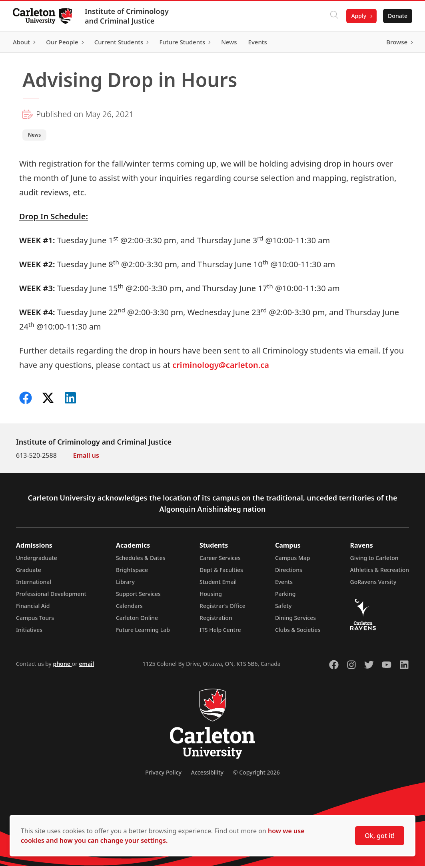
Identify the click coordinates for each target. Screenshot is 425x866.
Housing (211, 594)
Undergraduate (36, 558)
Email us (86, 455)
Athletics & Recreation (379, 570)
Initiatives (29, 630)
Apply (358, 16)
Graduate (28, 570)
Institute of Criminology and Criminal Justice (127, 16)
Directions (288, 570)
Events (284, 582)
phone (62, 663)
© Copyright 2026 (256, 772)
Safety (283, 606)
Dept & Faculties (221, 570)
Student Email (218, 582)
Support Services (138, 594)
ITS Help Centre (220, 630)
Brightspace (132, 570)
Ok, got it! (380, 835)
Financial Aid (33, 606)
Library (125, 582)
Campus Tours (35, 618)
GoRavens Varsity (373, 582)
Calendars (129, 606)
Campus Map (292, 558)
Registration (216, 618)
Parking (285, 594)
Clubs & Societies (297, 630)
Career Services (220, 558)
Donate (397, 16)
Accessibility (207, 772)
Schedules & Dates (141, 558)
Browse (396, 42)
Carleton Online (137, 618)
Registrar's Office (222, 606)
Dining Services (295, 618)
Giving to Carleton (374, 558)
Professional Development (51, 594)
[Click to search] (334, 16)
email (86, 663)
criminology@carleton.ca (220, 365)
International (33, 582)
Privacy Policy (163, 772)
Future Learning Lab (143, 630)
